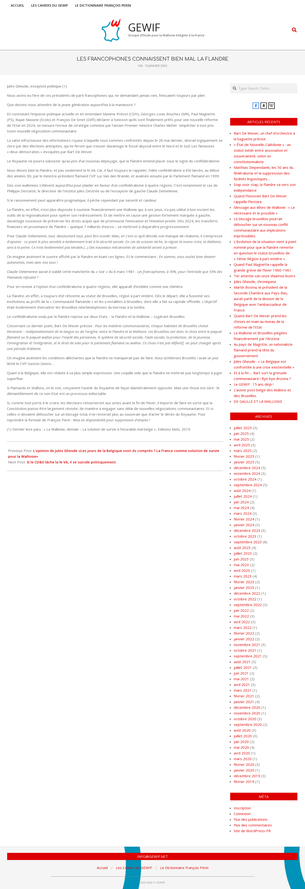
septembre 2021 (248, 656)
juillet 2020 (243, 736)
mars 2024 (243, 513)
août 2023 (242, 547)
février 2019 (244, 781)
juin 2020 (241, 741)
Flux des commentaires (253, 825)
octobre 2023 (245, 536)
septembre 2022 (248, 604)
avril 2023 (242, 570)
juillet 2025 (243, 427)
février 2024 (244, 519)
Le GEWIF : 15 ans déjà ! (253, 384)
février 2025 (244, 456)
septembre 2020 (248, 724)
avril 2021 (242, 684)
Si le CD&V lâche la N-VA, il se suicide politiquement (71, 462)
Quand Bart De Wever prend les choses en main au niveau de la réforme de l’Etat (260, 321)
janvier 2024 (244, 524)
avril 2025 (242, 444)
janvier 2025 (244, 462)
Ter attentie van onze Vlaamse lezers (264, 275)
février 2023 (244, 581)
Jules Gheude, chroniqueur (255, 281)
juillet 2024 (243, 496)
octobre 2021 (245, 650)
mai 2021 (241, 678)
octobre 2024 (245, 479)
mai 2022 (241, 616)
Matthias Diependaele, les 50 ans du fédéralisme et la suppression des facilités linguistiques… (263, 173)
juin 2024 (241, 502)
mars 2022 (243, 627)
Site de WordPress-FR (252, 830)
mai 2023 (241, 564)
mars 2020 (243, 758)
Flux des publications (251, 819)
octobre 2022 (245, 599)
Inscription (242, 808)
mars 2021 (243, 690)
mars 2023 (243, 576)
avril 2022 (242, 621)
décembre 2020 (247, 707)
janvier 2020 (244, 770)
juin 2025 (241, 433)
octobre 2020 (245, 718)
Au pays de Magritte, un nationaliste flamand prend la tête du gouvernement (263, 350)
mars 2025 (243, 450)
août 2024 (242, 490)
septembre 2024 (248, 484)
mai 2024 (241, 507)
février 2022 (244, 633)
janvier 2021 (244, 701)
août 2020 (242, 730)
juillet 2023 (243, 553)
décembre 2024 (247, 467)
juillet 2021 (243, 667)
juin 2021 (241, 673)
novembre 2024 (247, 473)
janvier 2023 (244, 587)
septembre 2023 (248, 541)
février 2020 (244, 764)
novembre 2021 (247, 644)
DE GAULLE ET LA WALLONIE (258, 401)
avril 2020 (242, 753)
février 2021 (244, 696)
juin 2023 (241, 559)
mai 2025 (241, 439)
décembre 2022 (247, 593)
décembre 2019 (247, 775)
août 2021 (242, 661)
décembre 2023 (247, 530)
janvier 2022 (244, 638)
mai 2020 (241, 747)
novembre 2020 (247, 713)
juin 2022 (241, 610)
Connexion (242, 813)
